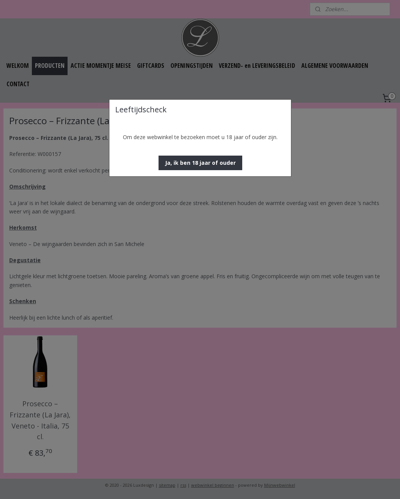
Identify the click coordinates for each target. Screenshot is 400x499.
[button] (200, 163)
